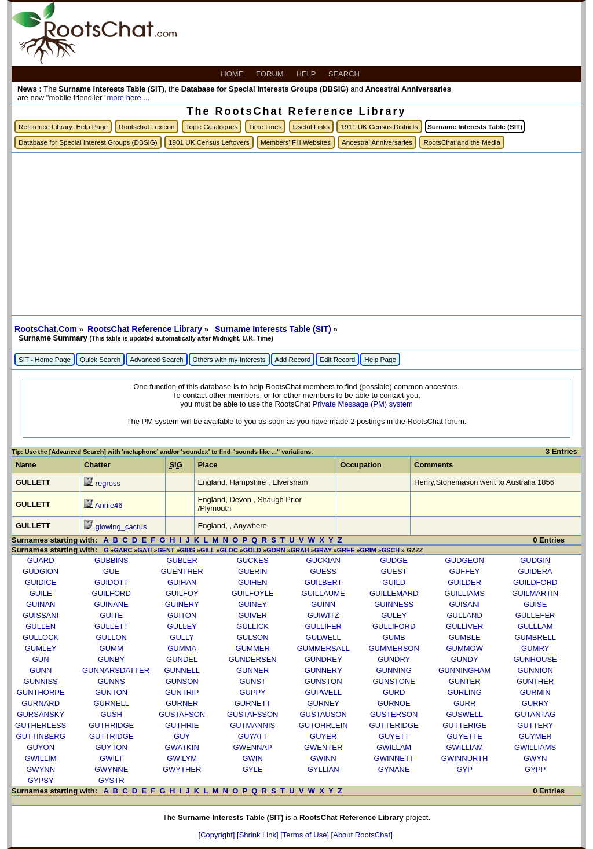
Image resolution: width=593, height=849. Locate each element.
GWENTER (323, 747)
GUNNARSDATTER (115, 670)
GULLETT (111, 626)
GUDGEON (464, 560)
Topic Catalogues (212, 126)
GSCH (391, 550)
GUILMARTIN (535, 593)
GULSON (253, 637)
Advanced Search (156, 359)
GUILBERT (323, 582)
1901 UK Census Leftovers (209, 142)
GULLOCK (40, 637)
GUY (182, 736)
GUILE (41, 593)
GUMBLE (465, 637)
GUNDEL (181, 659)
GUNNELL (181, 670)
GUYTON (111, 747)
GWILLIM (41, 758)
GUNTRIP (182, 692)
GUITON (181, 615)
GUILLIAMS (465, 593)
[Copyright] (218, 834)
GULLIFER (323, 626)
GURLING (465, 692)
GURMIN (535, 692)
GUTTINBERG (40, 736)
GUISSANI (40, 615)
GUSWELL (464, 714)
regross (108, 483)
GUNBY (111, 659)
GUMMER (253, 648)
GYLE (253, 769)
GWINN (323, 758)
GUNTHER (535, 681)
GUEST (394, 571)
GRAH (300, 550)
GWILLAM (393, 747)
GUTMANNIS (252, 725)
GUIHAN (182, 582)
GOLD (252, 550)
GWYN (535, 758)
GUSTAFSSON (253, 714)
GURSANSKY (40, 714)
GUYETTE (464, 736)
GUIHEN (253, 582)
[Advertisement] (296, 234)
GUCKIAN (323, 560)
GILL (207, 550)
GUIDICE (40, 582)
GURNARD (40, 703)
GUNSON (182, 681)
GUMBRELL (535, 637)
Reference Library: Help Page (63, 126)
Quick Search (100, 359)
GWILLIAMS (535, 747)
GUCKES (253, 560)
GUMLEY (41, 648)
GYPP (535, 769)
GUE (111, 571)
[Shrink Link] (258, 834)
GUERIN (253, 571)
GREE (346, 550)
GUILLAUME (323, 593)
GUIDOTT (111, 582)
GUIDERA (535, 571)
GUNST (252, 681)
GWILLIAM (464, 747)
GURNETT (253, 703)
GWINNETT (394, 758)
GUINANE (111, 604)
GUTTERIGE (464, 725)
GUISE (535, 604)
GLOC (229, 550)
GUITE (111, 615)
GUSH (111, 714)
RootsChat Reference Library (145, 329)
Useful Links (311, 126)
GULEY (394, 615)
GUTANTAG (535, 714)
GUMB (394, 637)
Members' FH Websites (296, 142)
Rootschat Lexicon (146, 126)
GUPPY (252, 692)
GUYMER (535, 736)
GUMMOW (464, 648)
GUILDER (464, 582)
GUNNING (393, 670)
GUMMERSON (393, 648)
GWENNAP (252, 747)
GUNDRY (394, 659)
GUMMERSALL (323, 648)
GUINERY (182, 604)
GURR (464, 703)
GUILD (393, 582)
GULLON (111, 637)
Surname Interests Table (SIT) (274, 329)
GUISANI (464, 604)
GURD (394, 692)
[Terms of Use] (305, 834)
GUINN (323, 604)
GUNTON (111, 692)
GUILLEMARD (394, 593)
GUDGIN (535, 560)
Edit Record (337, 359)
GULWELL (323, 637)
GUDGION (40, 571)
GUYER (323, 736)
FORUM (270, 73)
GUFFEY (464, 571)
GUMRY (535, 648)
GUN (40, 659)
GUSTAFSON (182, 714)
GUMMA (181, 648)
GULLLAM (535, 626)
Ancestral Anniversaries (377, 142)
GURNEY (323, 703)
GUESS (323, 571)
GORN (275, 550)
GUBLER (181, 560)
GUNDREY (323, 659)
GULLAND (464, 615)
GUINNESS (393, 604)
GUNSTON (323, 681)
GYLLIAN (323, 769)
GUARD (40, 560)
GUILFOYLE (253, 593)
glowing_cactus (121, 526)
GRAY (323, 550)
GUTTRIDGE (111, 736)
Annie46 (109, 505)
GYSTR (111, 780)
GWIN (252, 758)
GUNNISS (41, 681)
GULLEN (40, 626)
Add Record (293, 359)
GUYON (40, 747)
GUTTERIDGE (394, 725)
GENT (165, 550)
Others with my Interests (229, 359)
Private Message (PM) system (362, 404)
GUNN (41, 670)
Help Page (380, 359)
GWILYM (182, 758)
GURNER (182, 703)
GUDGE (394, 560)
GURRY (535, 703)
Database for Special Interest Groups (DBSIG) (88, 142)
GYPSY (41, 780)
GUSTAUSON (322, 714)
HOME (233, 73)
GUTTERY (535, 725)
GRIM (368, 550)
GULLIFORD (393, 626)
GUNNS (111, 681)
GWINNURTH (464, 758)
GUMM (111, 648)
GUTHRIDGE (111, 725)
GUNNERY (323, 670)
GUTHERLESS (40, 725)
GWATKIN (182, 747)
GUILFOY (182, 593)
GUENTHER (182, 571)
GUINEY (252, 604)
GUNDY (464, 659)
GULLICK (252, 626)
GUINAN (41, 604)
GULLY (182, 637)
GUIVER (252, 615)
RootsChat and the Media (461, 142)
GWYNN (40, 769)
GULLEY (182, 626)
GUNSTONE (393, 681)
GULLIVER (464, 626)
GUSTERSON (394, 714)
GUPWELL (323, 692)
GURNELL (111, 703)
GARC (123, 550)
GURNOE (394, 703)
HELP (306, 73)
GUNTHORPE (41, 692)
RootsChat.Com (45, 329)
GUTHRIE (182, 725)
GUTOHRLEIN (323, 725)
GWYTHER (182, 769)
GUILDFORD (535, 582)
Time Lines (265, 126)
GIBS (187, 550)
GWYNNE (111, 769)
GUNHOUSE (535, 659)
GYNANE (394, 769)
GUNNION (534, 670)
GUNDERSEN (253, 659)
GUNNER (252, 670)
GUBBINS (111, 560)
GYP (464, 769)
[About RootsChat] (362, 834)
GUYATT (253, 736)
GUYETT (394, 736)
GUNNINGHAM (464, 670)
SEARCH (345, 73)
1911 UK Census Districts (379, 126)
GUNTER (465, 681)
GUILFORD (111, 593)
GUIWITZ (323, 615)
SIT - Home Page (45, 359)
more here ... (128, 97)
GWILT (111, 758)
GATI (144, 550)
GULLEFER (535, 615)
